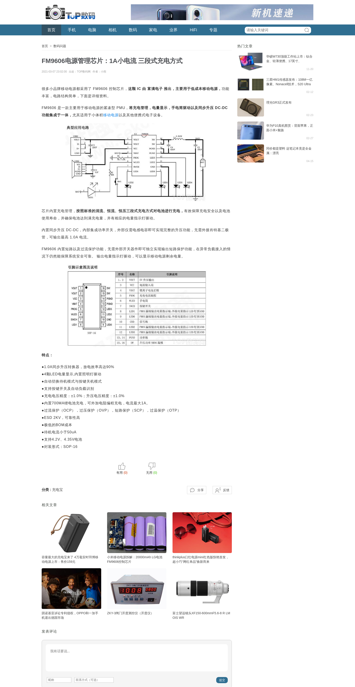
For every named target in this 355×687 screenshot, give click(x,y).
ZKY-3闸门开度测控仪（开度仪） (130, 613)
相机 (112, 30)
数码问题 (59, 46)
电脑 (92, 30)
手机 (72, 30)
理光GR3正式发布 (279, 102)
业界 (173, 30)
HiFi (193, 30)
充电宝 (57, 490)
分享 (200, 490)
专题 (213, 30)
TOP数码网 (70, 12)
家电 (153, 30)
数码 (133, 30)
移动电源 (111, 115)
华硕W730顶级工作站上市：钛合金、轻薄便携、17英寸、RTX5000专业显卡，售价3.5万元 (289, 61)
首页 (51, 30)
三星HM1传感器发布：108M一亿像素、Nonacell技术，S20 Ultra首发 (289, 84)
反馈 (226, 490)
